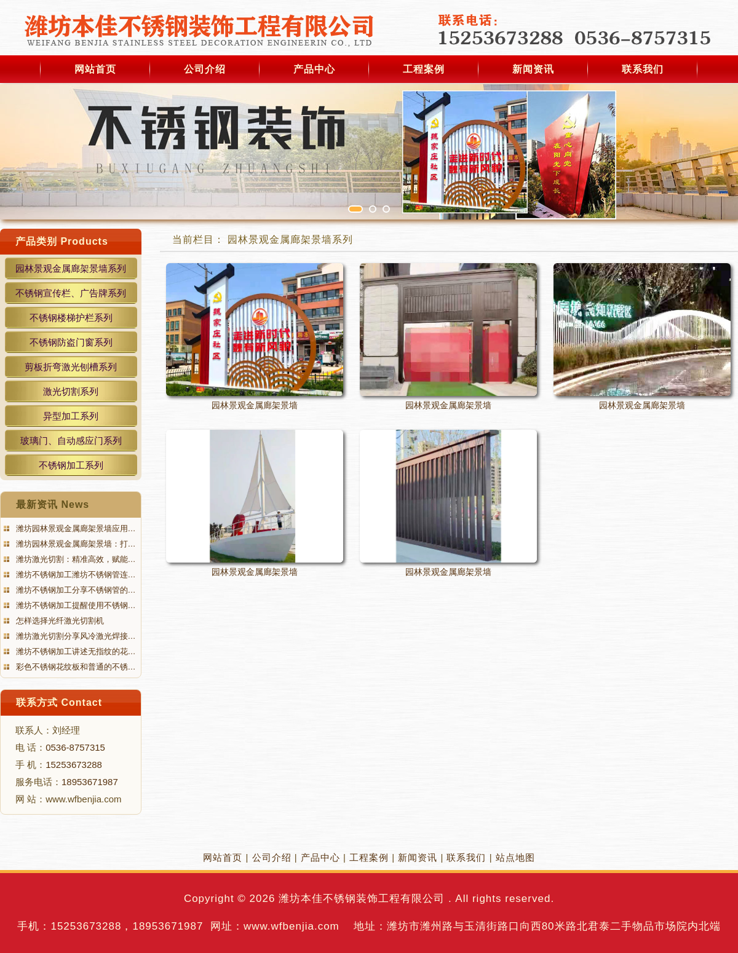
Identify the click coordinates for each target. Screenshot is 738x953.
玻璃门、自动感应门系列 (71, 440)
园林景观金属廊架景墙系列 (70, 268)
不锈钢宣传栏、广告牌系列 (70, 293)
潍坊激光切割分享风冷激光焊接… (75, 636)
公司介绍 (205, 69)
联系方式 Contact (59, 702)
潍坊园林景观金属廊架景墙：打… (75, 543)
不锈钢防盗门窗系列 (71, 342)
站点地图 (515, 857)
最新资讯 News (52, 504)
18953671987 (90, 782)
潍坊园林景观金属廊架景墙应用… (75, 528)
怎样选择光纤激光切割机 (59, 620)
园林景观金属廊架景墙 (255, 405)
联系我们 (643, 69)
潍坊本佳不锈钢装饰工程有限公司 (362, 898)
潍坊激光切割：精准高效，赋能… (75, 559)
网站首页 (95, 69)
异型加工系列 (70, 416)
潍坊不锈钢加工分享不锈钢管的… (75, 590)
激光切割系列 (70, 391)
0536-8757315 (75, 747)
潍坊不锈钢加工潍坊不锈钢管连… (75, 574)
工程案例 (424, 69)
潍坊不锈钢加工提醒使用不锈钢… (75, 605)
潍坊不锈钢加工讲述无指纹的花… (75, 651)
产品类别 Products (61, 241)
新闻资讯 (533, 69)
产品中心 (314, 69)
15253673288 (74, 764)
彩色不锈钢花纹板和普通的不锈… (75, 666)
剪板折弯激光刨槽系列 (71, 367)
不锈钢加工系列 (71, 465)
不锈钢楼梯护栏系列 (71, 317)
